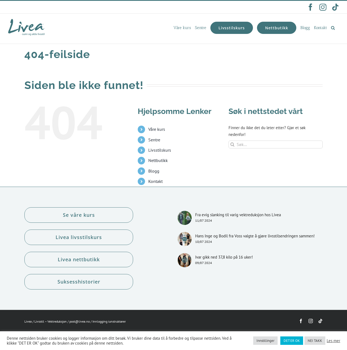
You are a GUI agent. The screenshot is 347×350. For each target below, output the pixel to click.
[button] (333, 27)
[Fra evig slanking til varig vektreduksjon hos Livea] (185, 218)
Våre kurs (156, 129)
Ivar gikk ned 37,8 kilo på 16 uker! (224, 257)
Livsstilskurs (159, 150)
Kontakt (155, 181)
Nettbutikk (158, 160)
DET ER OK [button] (292, 340)
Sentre (154, 139)
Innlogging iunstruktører (109, 321)
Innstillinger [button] (265, 340)
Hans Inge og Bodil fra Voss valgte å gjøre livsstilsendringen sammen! (255, 235)
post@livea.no (79, 321)
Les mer (333, 340)
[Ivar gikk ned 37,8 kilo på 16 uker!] (185, 260)
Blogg (153, 171)
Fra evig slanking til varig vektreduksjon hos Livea (238, 214)
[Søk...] (276, 144)
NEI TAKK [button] (315, 340)
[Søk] (232, 144)
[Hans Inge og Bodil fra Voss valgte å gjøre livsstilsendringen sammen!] (185, 239)
